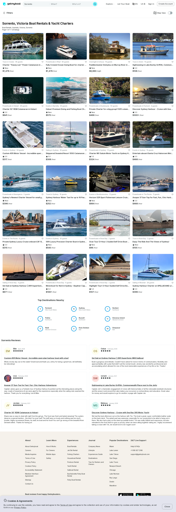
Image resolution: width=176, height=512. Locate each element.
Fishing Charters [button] (73, 454)
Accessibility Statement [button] (33, 470)
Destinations (92, 458)
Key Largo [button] (113, 478)
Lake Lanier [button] (114, 450)
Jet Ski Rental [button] (72, 450)
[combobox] (36, 4)
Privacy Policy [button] (20, 507)
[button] (123, 4)
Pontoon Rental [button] (73, 462)
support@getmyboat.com (140, 454)
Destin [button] (112, 482)
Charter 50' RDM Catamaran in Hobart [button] (21, 412)
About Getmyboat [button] (31, 446)
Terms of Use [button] (66, 505)
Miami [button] (112, 446)
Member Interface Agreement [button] (31, 475)
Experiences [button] (72, 440)
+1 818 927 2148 (137, 450)
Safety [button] (48, 458)
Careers (28, 450)
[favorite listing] (42, 62)
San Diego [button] (113, 458)
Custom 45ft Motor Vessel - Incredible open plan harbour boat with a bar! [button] (36, 358)
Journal (91, 440)
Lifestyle (91, 450)
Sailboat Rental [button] (72, 470)
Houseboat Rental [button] (74, 458)
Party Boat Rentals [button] (74, 480)
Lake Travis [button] (114, 462)
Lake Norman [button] (114, 474)
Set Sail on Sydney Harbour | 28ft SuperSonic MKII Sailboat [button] (118, 358)
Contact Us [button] (29, 484)
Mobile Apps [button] (51, 454)
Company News (94, 446)
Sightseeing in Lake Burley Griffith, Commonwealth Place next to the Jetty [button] (124, 385)
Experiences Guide (95, 454)
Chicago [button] (113, 470)
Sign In (151, 4)
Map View (159, 13)
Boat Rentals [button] (72, 446)
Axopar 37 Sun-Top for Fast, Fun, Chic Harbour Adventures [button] (30, 385)
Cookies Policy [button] (30, 466)
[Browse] (110, 4)
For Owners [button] (50, 450)
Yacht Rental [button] (71, 466)
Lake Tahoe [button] (114, 454)
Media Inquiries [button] (30, 454)
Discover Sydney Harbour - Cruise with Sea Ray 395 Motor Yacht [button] (120, 412)
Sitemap (28, 480)
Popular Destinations (119, 440)
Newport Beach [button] (115, 466)
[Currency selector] (143, 4)
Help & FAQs (135, 446)
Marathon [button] (113, 486)
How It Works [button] (51, 446)
